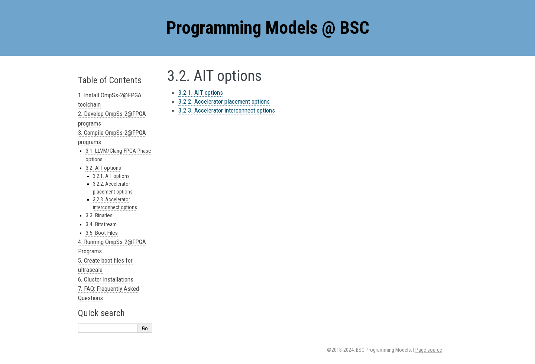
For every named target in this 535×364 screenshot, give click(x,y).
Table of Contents (110, 80)
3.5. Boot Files (101, 233)
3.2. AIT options (103, 168)
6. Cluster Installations (105, 279)
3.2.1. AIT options (200, 92)
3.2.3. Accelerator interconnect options (226, 110)
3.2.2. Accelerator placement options (224, 101)
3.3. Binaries (99, 215)
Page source (428, 350)
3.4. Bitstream (101, 224)
